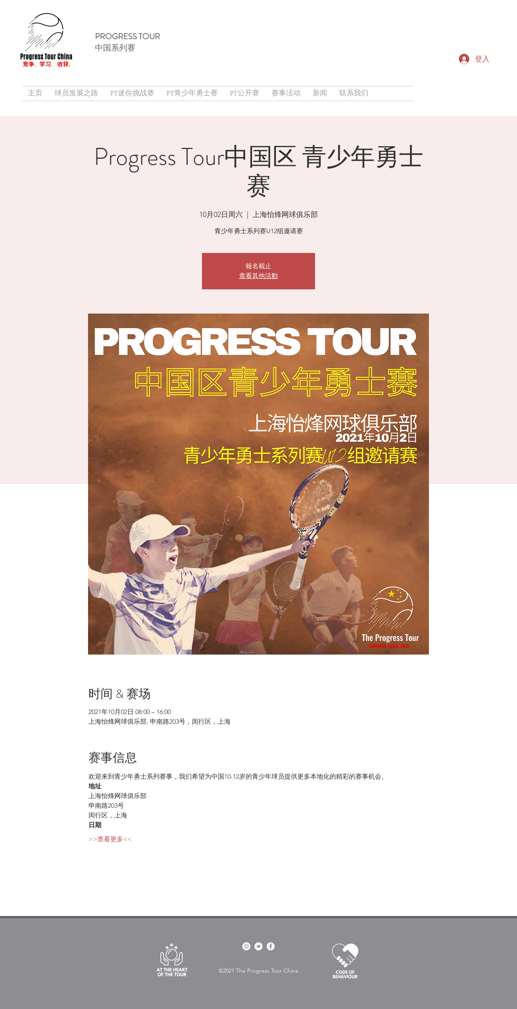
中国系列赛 (115, 48)
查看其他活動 (258, 275)
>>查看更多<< (110, 839)
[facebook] (246, 946)
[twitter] (258, 946)
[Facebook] (271, 946)
